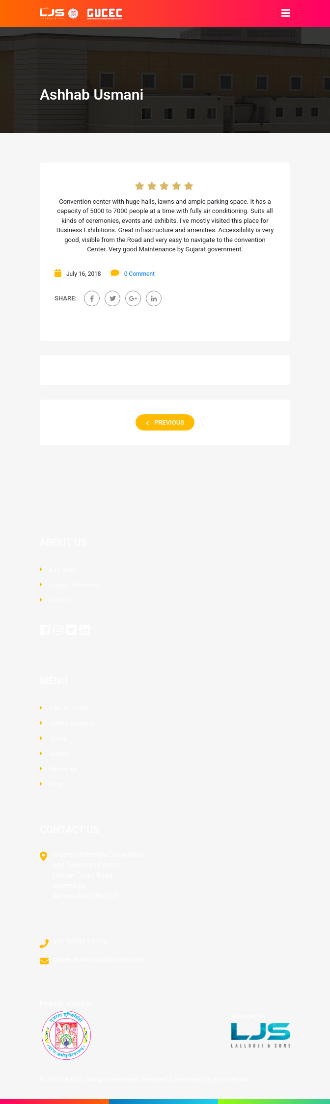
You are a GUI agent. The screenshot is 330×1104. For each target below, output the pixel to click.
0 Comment (139, 273)
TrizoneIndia (230, 1079)
